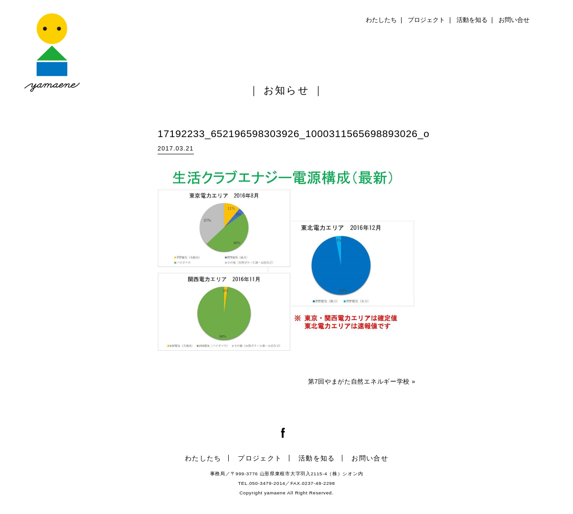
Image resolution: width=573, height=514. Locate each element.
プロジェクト (426, 20)
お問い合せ (514, 20)
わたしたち (381, 20)
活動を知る (472, 20)
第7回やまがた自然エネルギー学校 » (361, 381)
